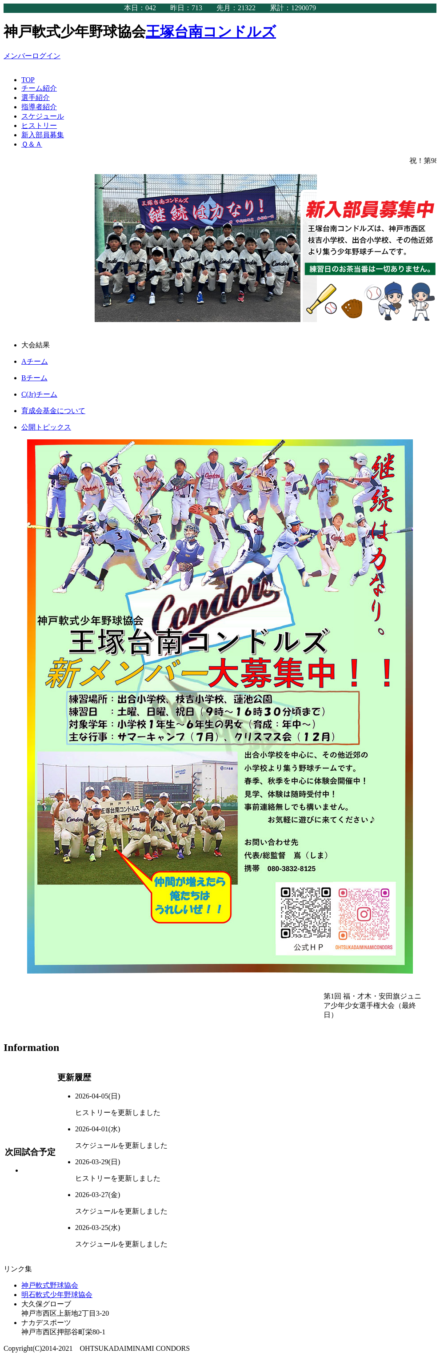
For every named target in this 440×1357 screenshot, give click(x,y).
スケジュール (42, 116)
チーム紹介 (39, 88)
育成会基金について (53, 410)
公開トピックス (46, 427)
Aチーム (34, 361)
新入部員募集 (42, 135)
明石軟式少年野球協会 (56, 1294)
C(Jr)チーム (39, 394)
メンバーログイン (32, 56)
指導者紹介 (39, 107)
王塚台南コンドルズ (211, 32)
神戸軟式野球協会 (49, 1285)
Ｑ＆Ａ (31, 144)
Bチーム (34, 378)
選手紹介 (35, 97)
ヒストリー (39, 125)
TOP (28, 80)
